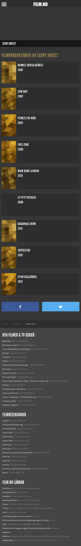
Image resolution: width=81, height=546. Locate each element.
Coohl (4, 512)
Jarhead (5, 421)
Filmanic (5, 508)
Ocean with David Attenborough (15, 365)
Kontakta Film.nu (9, 492)
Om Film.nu (7, 488)
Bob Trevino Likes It (10, 345)
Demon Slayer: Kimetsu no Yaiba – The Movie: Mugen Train (25, 381)
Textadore (6, 532)
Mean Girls (6, 461)
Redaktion (6, 496)
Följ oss (5, 504)
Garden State (7, 441)
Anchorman (7, 445)
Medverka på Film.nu (10, 500)
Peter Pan (6, 457)
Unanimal (6, 357)
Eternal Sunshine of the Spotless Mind (17, 453)
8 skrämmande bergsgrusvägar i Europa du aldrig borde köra (26, 528)
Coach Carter (7, 433)
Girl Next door (7, 436)
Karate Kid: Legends (10, 405)
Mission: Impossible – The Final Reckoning (19, 397)
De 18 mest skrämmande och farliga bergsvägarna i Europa (25, 520)
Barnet (5, 473)
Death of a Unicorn (9, 373)
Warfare (5, 361)
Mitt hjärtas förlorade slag (12, 425)
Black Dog (6, 341)
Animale (5, 385)
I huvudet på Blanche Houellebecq (16, 349)
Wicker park (7, 449)
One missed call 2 (9, 429)
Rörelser (5, 353)
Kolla (4, 524)
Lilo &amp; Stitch (9, 401)
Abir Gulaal (6, 369)
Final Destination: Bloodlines (14, 389)
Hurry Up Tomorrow (10, 393)
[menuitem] (5, 324)
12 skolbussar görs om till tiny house (16, 516)
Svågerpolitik (7, 540)
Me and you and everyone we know (16, 469)
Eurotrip (5, 465)
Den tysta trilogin (9, 377)
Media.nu (6, 536)
